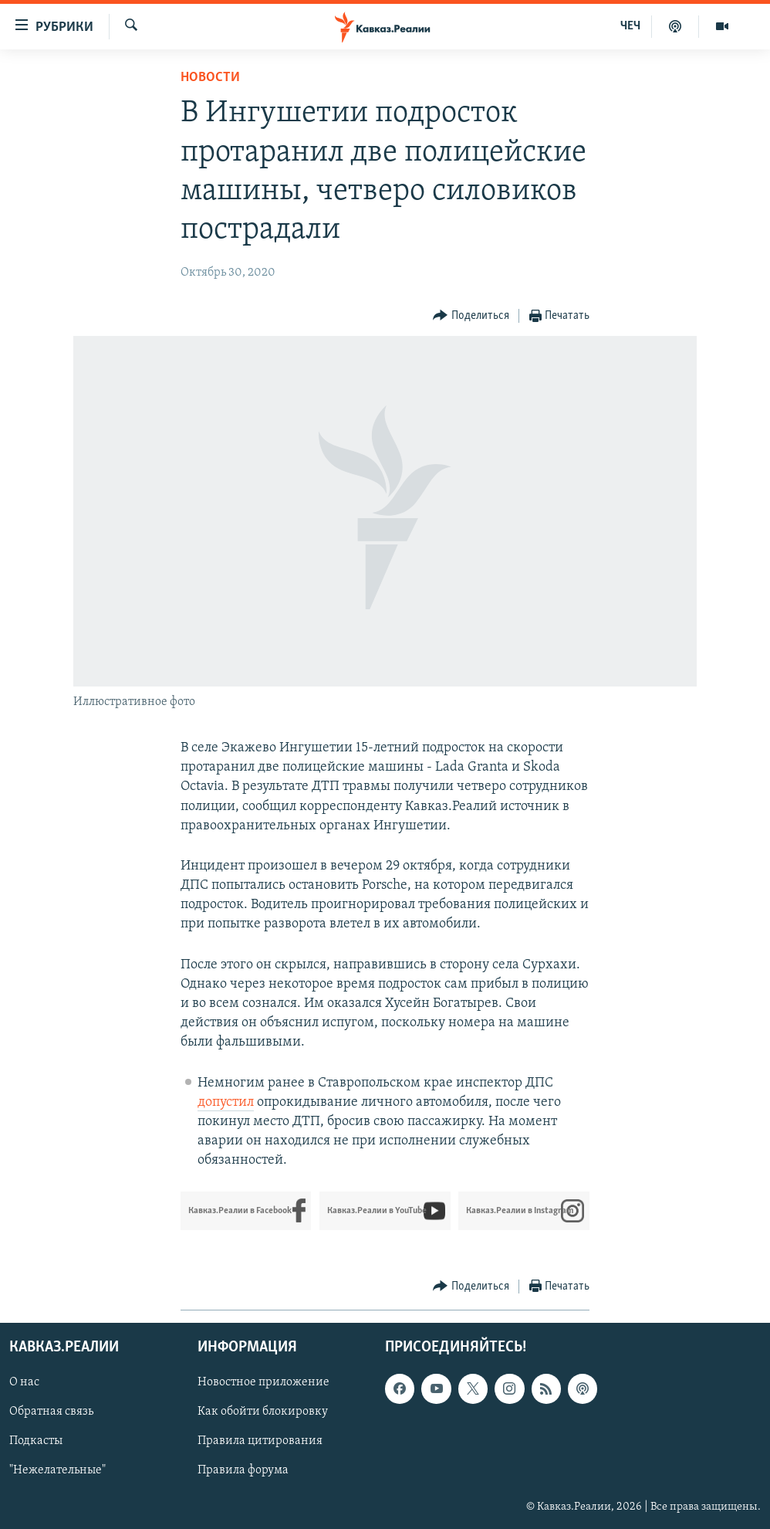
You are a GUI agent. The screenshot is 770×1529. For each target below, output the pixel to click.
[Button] (471, 316)
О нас (24, 1382)
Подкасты (35, 1441)
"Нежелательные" (57, 1470)
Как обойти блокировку (263, 1411)
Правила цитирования (260, 1441)
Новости (210, 77)
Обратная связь (51, 1411)
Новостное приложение (263, 1382)
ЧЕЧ (630, 26)
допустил (226, 1102)
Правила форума (243, 1470)
